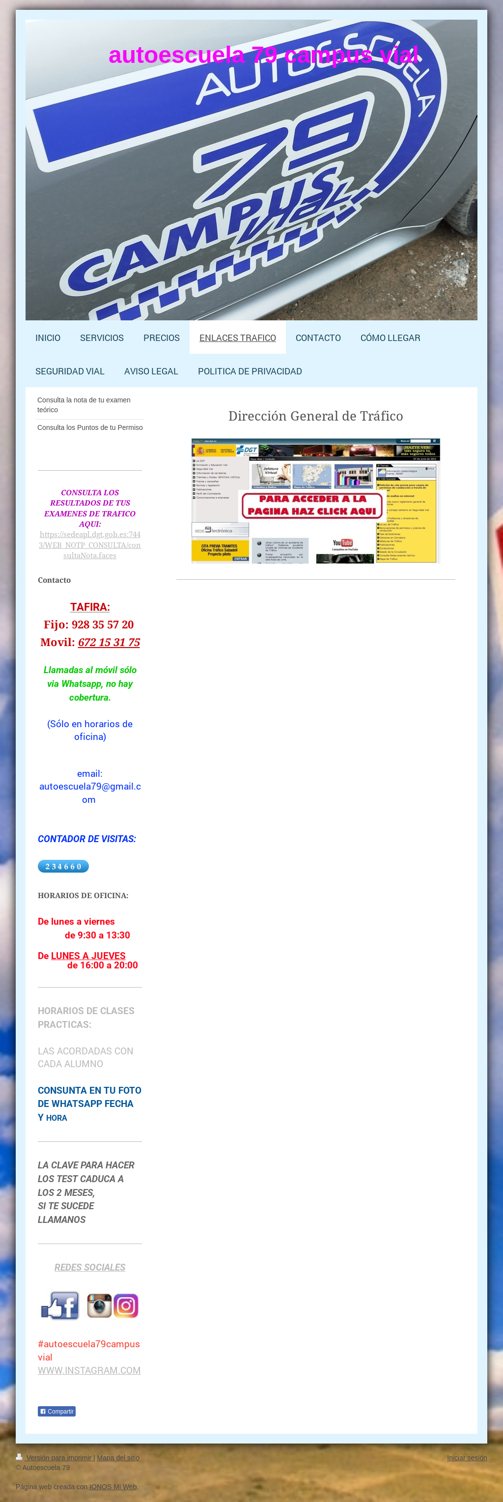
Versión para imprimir (54, 1458)
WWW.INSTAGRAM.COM (89, 1370)
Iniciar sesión (467, 1458)
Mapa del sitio (118, 1458)
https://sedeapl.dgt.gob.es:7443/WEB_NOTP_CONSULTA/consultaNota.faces (90, 544)
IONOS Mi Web (113, 1487)
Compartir (57, 1411)
